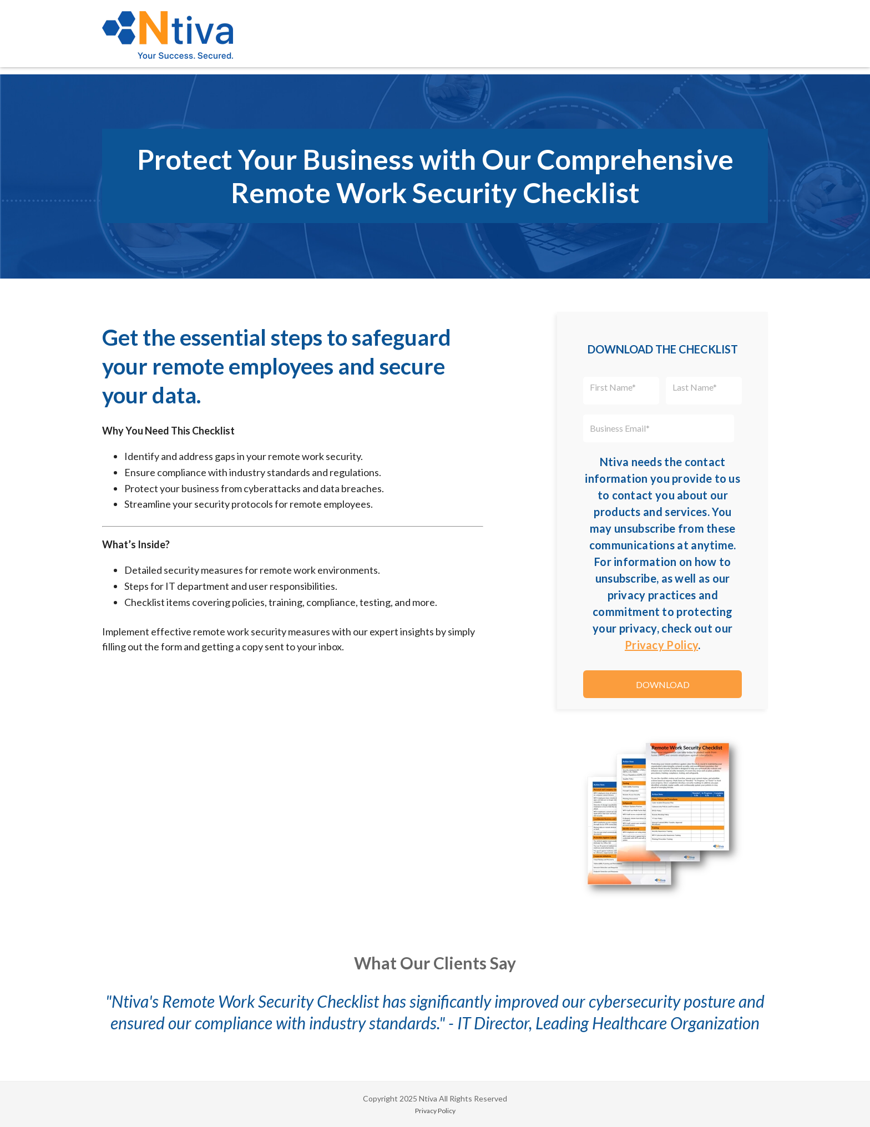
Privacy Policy (661, 644)
